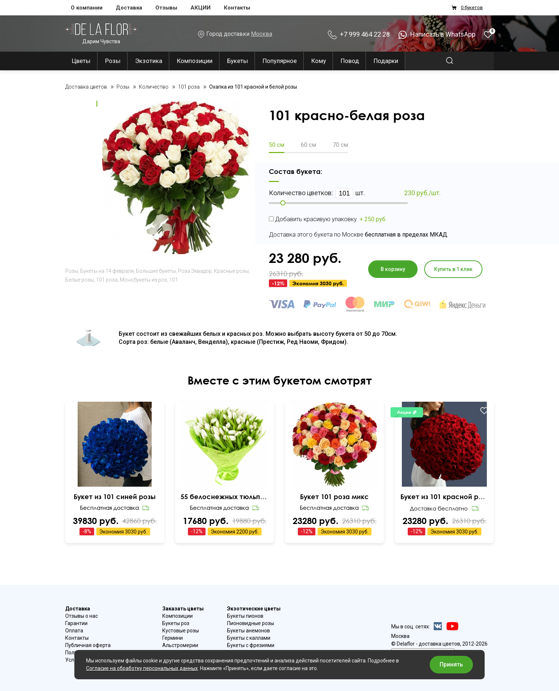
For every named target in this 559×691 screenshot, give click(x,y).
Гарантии (76, 623)
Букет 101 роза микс (334, 497)
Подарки (386, 60)
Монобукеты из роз (143, 280)
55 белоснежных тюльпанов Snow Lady (225, 497)
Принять (451, 664)
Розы (113, 60)
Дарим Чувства (101, 33)
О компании (87, 7)
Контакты (237, 7)
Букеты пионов (245, 616)
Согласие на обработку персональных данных (142, 668)
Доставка (129, 7)
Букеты (237, 60)
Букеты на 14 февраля (107, 271)
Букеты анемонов (248, 631)
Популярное (280, 60)
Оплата (74, 631)
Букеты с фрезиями (250, 645)
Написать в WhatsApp (436, 34)
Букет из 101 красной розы (444, 497)
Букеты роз (175, 623)
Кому (318, 60)
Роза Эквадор (195, 271)
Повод (350, 60)
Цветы (81, 60)
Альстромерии (180, 645)
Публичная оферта (88, 645)
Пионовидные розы (250, 623)
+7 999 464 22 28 (359, 34)
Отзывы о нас (81, 616)
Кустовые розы (180, 631)
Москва (261, 33)
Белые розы (79, 280)
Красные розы (231, 271)
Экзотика (148, 60)
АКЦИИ (200, 7)
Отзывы (166, 7)
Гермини (172, 638)
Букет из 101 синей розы (115, 497)
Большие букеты (156, 271)
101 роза (107, 280)
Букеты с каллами (248, 638)
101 (173, 280)
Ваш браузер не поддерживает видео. (114, 460)
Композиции (194, 60)
